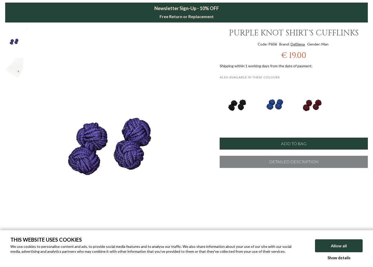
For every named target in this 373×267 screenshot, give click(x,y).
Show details (338, 257)
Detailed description (294, 161)
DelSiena (298, 44)
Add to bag (293, 143)
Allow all (339, 245)
